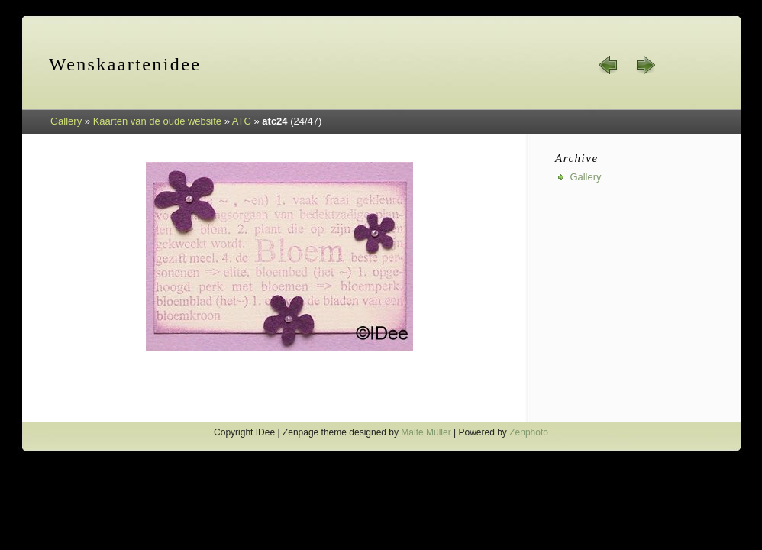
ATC (241, 121)
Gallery (66, 121)
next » (645, 65)
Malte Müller (425, 432)
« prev (608, 65)
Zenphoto (528, 432)
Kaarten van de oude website (157, 121)
